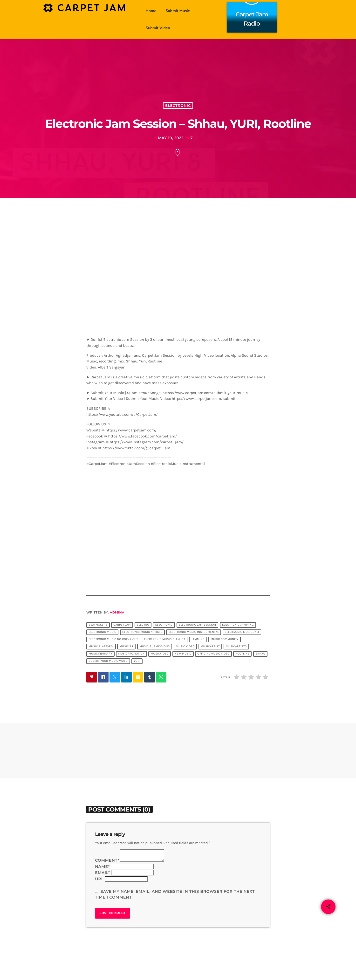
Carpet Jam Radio (252, 18)
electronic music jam (242, 632)
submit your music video (108, 661)
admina (117, 612)
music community (224, 639)
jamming (198, 639)
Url (99, 879)
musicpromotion (131, 653)
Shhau (260, 653)
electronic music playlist (164, 639)
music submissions (154, 646)
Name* (102, 867)
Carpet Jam (122, 625)
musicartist (210, 646)
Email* (102, 873)
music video (185, 646)
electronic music (102, 632)
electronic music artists (142, 632)
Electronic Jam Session (197, 625)
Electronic (178, 105)
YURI (137, 661)
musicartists (236, 646)
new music (183, 653)
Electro (143, 625)
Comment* (107, 860)
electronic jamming (238, 625)
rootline (242, 653)
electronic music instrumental (193, 632)
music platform (101, 646)
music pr (126, 646)
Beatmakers (98, 625)
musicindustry (100, 653)
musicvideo (160, 653)
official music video (214, 653)
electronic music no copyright (113, 639)
